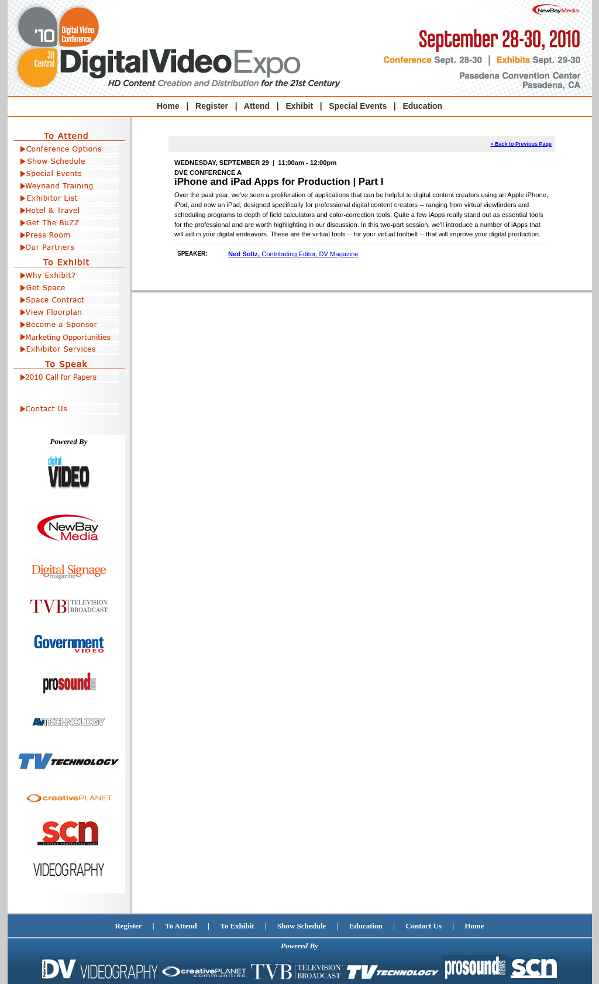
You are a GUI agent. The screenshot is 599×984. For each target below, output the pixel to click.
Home (168, 106)
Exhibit (299, 106)
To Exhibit (237, 925)
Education (422, 106)
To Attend (181, 925)
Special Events (358, 106)
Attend (257, 106)
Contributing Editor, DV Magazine (293, 253)
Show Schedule (301, 925)
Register (128, 925)
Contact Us (423, 925)
